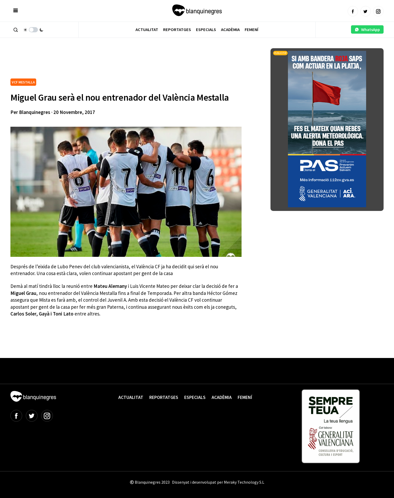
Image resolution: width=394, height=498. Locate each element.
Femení (251, 29)
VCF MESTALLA (23, 82)
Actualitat (147, 29)
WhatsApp (367, 29)
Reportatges (177, 29)
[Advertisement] (105, 62)
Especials (206, 29)
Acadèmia (230, 29)
